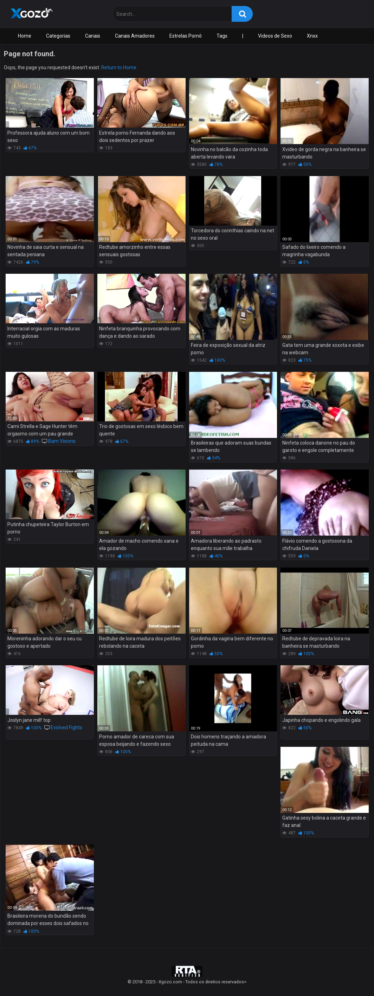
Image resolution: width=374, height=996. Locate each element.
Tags (222, 36)
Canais (92, 36)
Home (24, 36)
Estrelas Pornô (185, 36)
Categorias (58, 36)
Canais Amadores (135, 36)
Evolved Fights (66, 727)
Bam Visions (62, 441)
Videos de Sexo (275, 36)
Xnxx (312, 36)
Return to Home (118, 67)
